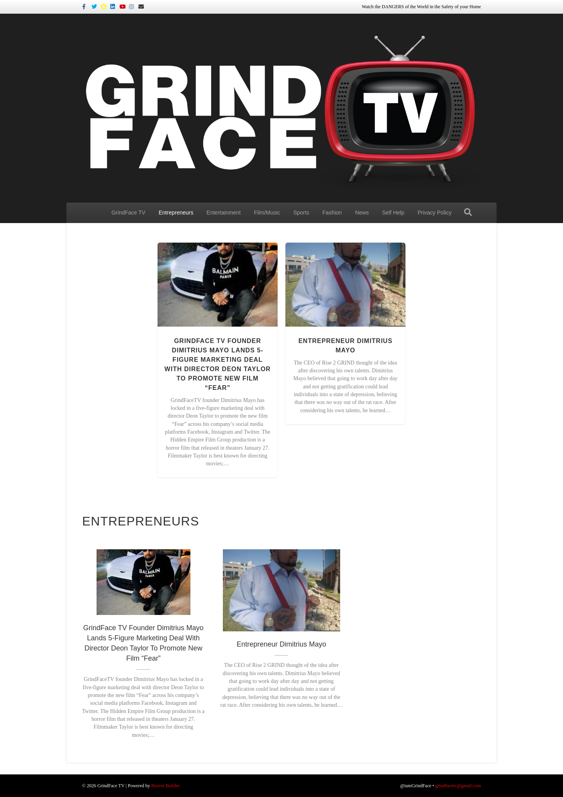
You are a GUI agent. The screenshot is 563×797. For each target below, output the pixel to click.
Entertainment (223, 212)
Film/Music (267, 212)
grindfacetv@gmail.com (458, 785)
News (362, 212)
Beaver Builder (165, 785)
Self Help (393, 212)
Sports (301, 212)
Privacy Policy (435, 212)
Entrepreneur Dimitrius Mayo (281, 644)
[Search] (468, 212)
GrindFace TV (128, 212)
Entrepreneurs (176, 212)
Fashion (332, 212)
